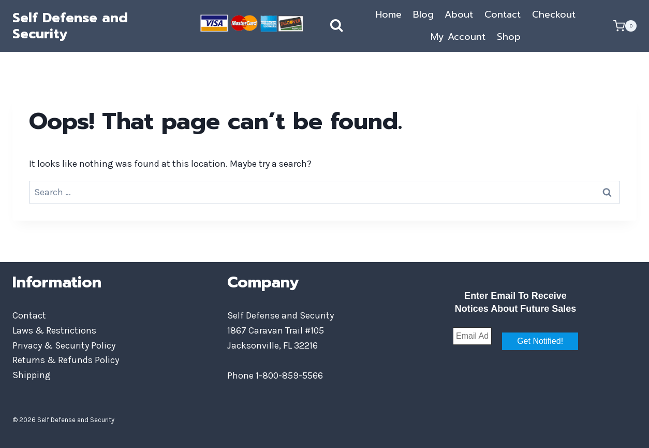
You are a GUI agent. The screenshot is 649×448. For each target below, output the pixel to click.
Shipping (31, 375)
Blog (423, 14)
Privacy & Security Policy (63, 345)
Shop (509, 37)
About (459, 14)
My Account (458, 37)
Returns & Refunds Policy (65, 360)
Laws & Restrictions (54, 330)
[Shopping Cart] (625, 26)
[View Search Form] (326, 26)
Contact (502, 14)
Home (389, 14)
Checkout (554, 14)
